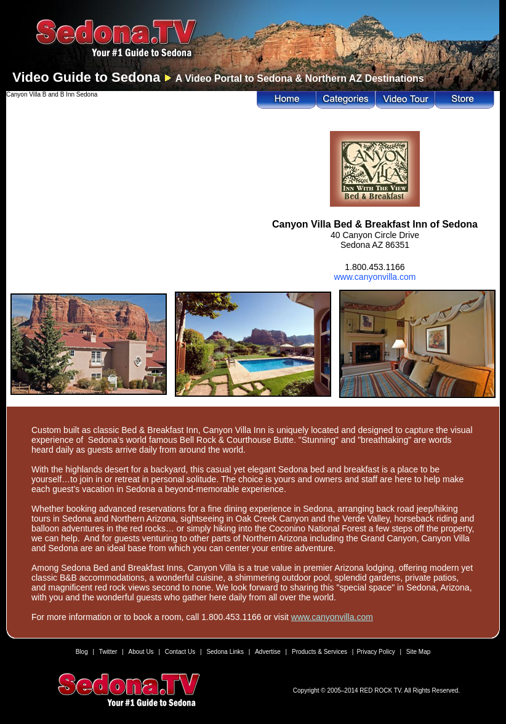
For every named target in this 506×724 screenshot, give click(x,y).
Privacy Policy (375, 651)
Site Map (418, 651)
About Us (140, 651)
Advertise (268, 651)
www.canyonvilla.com (375, 277)
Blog (82, 651)
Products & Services (319, 651)
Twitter (108, 651)
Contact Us (180, 651)
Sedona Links (225, 651)
